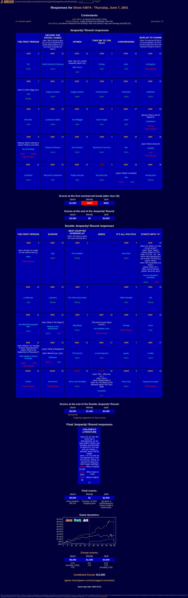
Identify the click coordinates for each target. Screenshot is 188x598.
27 (136, 109)
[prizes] (52, 2)
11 (87, 81)
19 (63, 137)
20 (63, 165)
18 (63, 109)
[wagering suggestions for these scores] (89, 418)
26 (160, 137)
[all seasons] (44, 2)
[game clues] (71, 580)
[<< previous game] (23, 21)
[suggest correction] (103, 580)
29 (136, 165)
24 (160, 81)
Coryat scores (89, 552)
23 (160, 54)
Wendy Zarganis (72, 21)
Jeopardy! (115, 595)
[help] (74, 2)
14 (87, 137)
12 (38, 165)
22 (136, 81)
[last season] (33, 2)
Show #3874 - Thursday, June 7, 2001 (100, 7)
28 (136, 137)
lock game (73, 415)
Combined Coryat (84, 574)
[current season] (21, 2)
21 (136, 54)
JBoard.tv (104, 596)
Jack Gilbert (77, 19)
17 (63, 81)
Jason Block (53, 23)
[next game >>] (157, 21)
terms (107, 595)
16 (63, 54)
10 (87, 54)
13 (87, 109)
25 (160, 109)
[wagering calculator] (63, 2)
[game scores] (85, 580)
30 (160, 165)
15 (87, 165)
